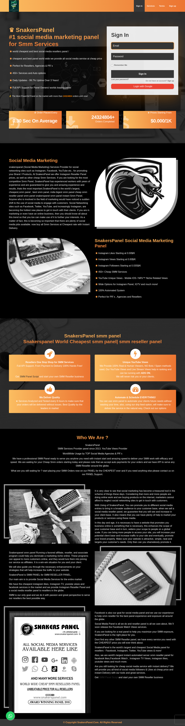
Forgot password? (164, 57)
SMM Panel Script (29, 376)
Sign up (172, 6)
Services (151, 6)
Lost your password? (120, 79)
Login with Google (142, 86)
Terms (162, 6)
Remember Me (120, 65)
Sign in (139, 6)
